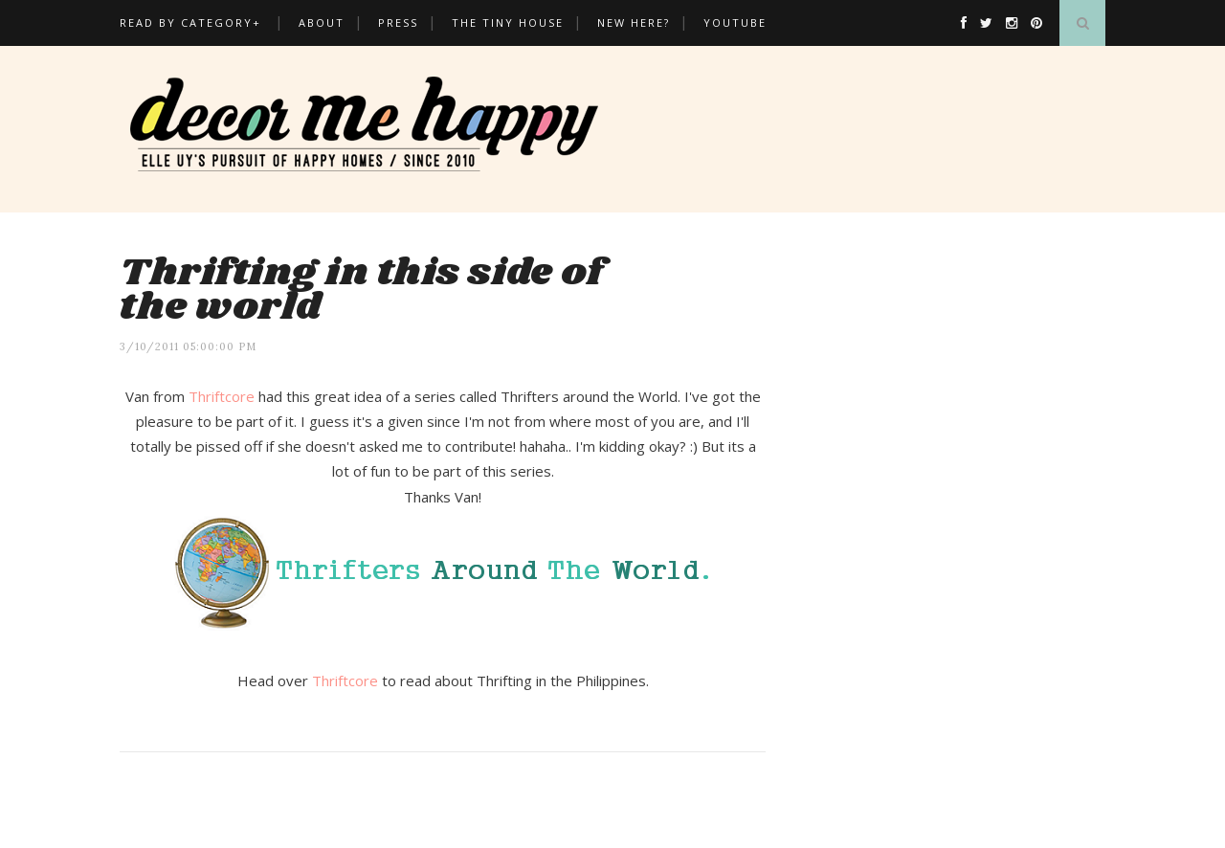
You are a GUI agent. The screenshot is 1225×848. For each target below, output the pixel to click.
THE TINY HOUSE (508, 22)
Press (398, 22)
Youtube (735, 22)
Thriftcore (222, 396)
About (322, 22)
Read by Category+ (190, 22)
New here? (633, 22)
